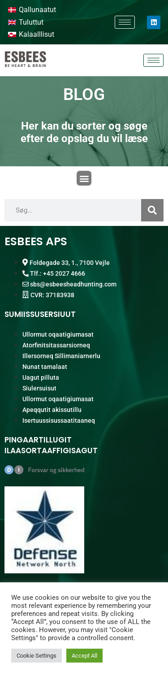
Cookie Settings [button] (36, 655)
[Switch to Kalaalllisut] (31, 35)
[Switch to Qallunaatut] (32, 10)
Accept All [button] (84, 655)
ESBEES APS (35, 241)
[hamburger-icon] (125, 22)
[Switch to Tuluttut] (26, 22)
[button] (84, 178)
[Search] (152, 210)
